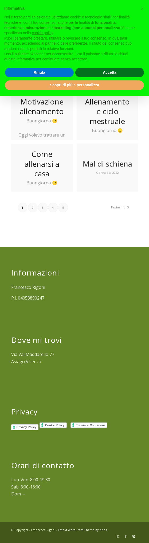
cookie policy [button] (42, 33)
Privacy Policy (27, 427)
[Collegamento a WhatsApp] (118, 536)
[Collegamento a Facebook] (126, 536)
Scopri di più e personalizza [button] (74, 85)
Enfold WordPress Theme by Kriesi (83, 530)
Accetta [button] (109, 72)
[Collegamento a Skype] (134, 536)
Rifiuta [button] (39, 72)
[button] (142, 8)
